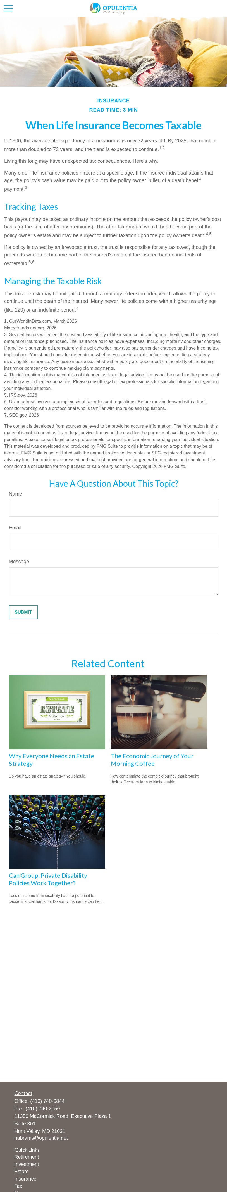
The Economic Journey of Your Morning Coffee (152, 759)
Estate (22, 1171)
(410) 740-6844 (47, 1101)
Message (19, 561)
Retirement (27, 1157)
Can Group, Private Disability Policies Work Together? (48, 879)
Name (15, 494)
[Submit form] (23, 612)
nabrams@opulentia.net (41, 1138)
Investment (27, 1164)
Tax (18, 1186)
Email (15, 528)
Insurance (26, 1179)
